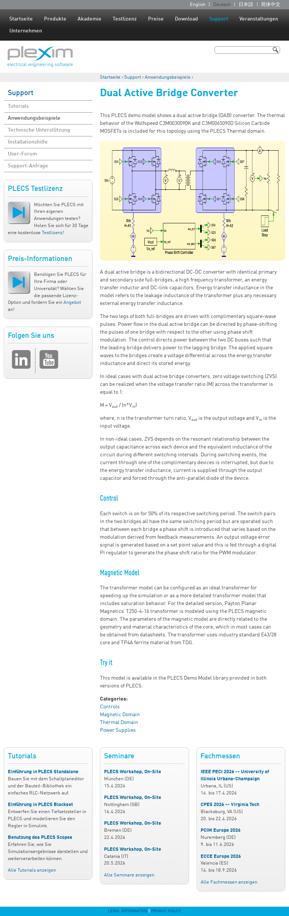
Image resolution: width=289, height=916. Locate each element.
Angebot (72, 302)
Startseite (21, 19)
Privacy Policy (166, 911)
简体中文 (270, 4)
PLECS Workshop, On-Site (132, 771)
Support (218, 19)
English (197, 4)
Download (186, 19)
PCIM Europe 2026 (221, 830)
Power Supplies (118, 730)
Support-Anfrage (28, 166)
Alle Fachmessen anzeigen (229, 882)
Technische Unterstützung (39, 130)
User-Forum (22, 154)
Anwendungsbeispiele (168, 77)
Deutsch (221, 4)
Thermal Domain (119, 722)
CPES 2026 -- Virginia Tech (230, 804)
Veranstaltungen (258, 19)
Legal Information (127, 911)
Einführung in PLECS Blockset (40, 804)
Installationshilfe (28, 142)
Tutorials (18, 106)
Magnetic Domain (120, 714)
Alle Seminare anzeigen (129, 875)
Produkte (55, 19)
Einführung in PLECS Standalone (43, 771)
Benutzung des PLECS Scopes (40, 837)
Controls (110, 706)
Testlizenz (125, 19)
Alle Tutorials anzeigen (32, 870)
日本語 (246, 4)
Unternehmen (25, 31)
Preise (156, 19)
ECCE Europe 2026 (221, 856)
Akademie (89, 19)
